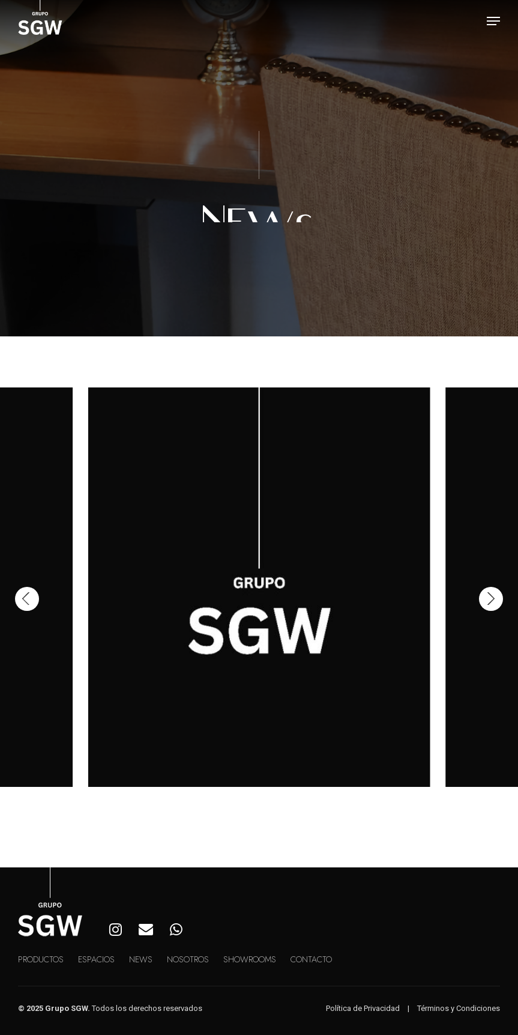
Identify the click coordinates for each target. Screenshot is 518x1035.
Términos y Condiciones (458, 1008)
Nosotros (188, 959)
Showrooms (249, 959)
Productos (41, 959)
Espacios (96, 959)
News (140, 959)
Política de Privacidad (363, 1008)
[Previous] (27, 599)
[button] (493, 21)
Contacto (311, 959)
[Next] (491, 599)
